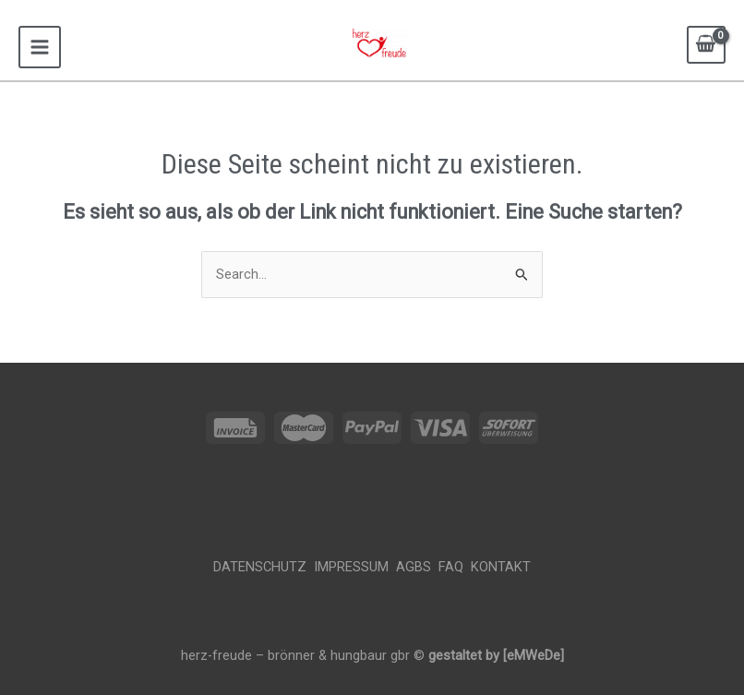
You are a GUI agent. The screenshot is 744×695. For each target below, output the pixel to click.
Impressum (353, 566)
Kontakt (501, 566)
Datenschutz (263, 566)
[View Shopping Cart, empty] (706, 45)
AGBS (415, 566)
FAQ (454, 566)
